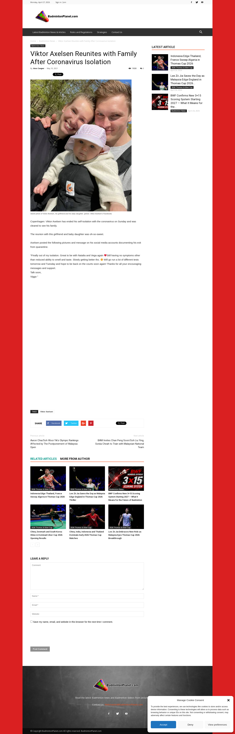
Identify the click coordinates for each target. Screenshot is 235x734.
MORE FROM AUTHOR (75, 458)
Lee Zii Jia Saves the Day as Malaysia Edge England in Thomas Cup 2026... (187, 79)
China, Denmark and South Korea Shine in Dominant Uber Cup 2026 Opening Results (46, 534)
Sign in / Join (60, 2)
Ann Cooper (38, 68)
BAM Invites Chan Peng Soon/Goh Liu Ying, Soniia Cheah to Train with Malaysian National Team (119, 444)
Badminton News (37, 46)
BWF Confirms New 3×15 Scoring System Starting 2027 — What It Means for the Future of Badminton (125, 496)
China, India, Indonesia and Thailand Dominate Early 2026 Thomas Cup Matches (86, 534)
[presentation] (55, 635)
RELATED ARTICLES (43, 458)
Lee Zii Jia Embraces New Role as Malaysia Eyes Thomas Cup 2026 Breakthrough (124, 534)
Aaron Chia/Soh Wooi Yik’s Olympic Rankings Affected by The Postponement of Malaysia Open (54, 444)
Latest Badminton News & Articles (49, 32)
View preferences (217, 724)
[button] (228, 700)
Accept (163, 724)
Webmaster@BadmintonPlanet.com (124, 704)
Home (33, 41)
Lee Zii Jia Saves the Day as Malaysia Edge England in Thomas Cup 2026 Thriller (87, 496)
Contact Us (117, 32)
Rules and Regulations (81, 32)
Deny (190, 724)
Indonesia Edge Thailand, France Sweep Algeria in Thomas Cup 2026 (186, 59)
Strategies (102, 32)
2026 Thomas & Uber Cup (41, 489)
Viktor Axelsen (46, 411)
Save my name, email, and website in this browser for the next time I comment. (73, 622)
